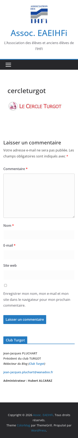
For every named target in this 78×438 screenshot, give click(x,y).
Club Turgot (36, 364)
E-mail (9, 245)
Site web (10, 265)
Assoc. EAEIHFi (39, 32)
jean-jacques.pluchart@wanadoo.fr (28, 372)
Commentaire (15, 169)
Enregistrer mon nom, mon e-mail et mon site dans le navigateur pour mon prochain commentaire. (36, 299)
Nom (8, 225)
